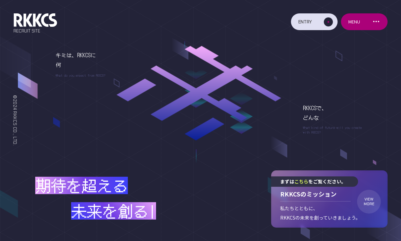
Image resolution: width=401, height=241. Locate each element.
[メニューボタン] (364, 21)
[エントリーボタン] (314, 21)
